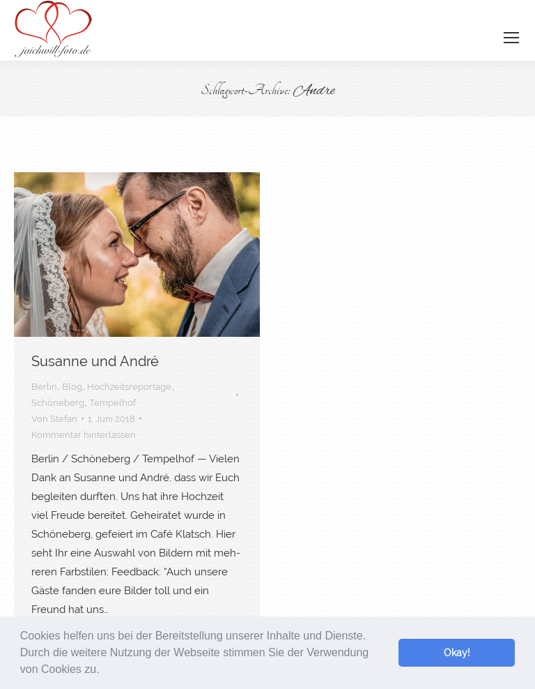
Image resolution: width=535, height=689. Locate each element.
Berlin (44, 386)
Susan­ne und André (95, 361)
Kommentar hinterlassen (83, 435)
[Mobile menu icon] (511, 37)
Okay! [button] (457, 652)
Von (54, 419)
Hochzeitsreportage (129, 386)
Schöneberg (57, 402)
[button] (104, 671)
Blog (72, 386)
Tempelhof (112, 402)
